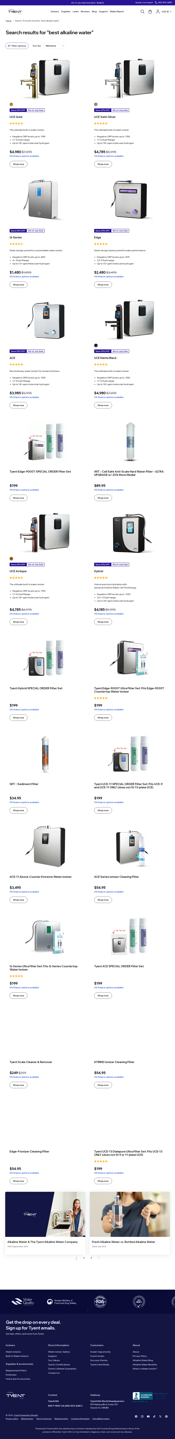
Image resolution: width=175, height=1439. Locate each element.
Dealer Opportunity (100, 1351)
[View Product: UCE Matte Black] (130, 353)
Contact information (80, 1418)
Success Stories (99, 1360)
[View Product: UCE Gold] (45, 112)
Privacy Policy (140, 1356)
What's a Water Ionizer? (145, 1368)
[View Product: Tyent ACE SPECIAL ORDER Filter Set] (130, 956)
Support (52, 1356)
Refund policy (27, 1418)
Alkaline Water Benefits (145, 1364)
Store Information (58, 1345)
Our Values (54, 1360)
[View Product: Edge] (130, 233)
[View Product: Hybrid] (130, 568)
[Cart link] (150, 11)
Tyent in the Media (99, 1364)
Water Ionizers (13, 1351)
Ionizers (10, 1345)
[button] (85, 1310)
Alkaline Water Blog (143, 1360)
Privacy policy (12, 1418)
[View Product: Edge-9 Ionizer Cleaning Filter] (45, 1141)
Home (8, 21)
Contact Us (54, 1373)
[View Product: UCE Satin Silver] (130, 112)
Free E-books (97, 1356)
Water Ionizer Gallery (59, 1351)
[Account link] (158, 11)
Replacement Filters (16, 1370)
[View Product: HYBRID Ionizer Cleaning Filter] (130, 1048)
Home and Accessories (18, 1378)
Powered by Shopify (28, 1415)
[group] (23, 1302)
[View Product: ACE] (45, 353)
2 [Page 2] (84, 1257)
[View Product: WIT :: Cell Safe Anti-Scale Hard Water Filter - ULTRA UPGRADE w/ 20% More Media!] (130, 460)
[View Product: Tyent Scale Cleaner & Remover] (45, 1048)
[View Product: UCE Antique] (45, 568)
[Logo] (15, 11)
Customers (96, 1345)
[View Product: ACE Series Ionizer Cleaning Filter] (130, 863)
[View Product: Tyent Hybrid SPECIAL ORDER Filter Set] (45, 678)
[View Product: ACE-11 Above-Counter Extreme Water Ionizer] (45, 863)
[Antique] (11, 559)
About (136, 1345)
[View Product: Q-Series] (45, 233)
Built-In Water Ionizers (17, 1356)
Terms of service (44, 1418)
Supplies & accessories (19, 1363)
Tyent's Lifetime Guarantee (62, 1368)
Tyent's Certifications (59, 1364)
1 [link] (76, 1257)
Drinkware (11, 1374)
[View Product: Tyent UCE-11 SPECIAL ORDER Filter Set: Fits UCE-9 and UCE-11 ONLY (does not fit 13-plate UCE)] (130, 772)
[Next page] (99, 1258)
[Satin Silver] (96, 104)
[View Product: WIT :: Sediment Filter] (45, 772)
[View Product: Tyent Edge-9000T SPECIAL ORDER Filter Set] (45, 460)
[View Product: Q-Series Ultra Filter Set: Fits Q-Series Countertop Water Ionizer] (45, 956)
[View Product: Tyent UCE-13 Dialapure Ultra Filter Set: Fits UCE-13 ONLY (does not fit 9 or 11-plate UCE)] (130, 1141)
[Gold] (11, 104)
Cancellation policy (101, 1418)
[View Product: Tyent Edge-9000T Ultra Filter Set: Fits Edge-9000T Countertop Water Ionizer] (130, 678)
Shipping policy (61, 1418)
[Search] (142, 11)
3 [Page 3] (91, 1257)
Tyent (16, 1415)
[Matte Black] (96, 345)
